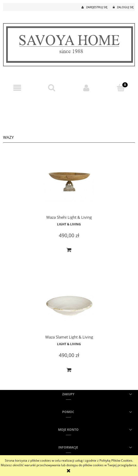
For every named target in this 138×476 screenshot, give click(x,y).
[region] (69, 112)
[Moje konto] (86, 87)
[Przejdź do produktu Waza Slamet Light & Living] (69, 305)
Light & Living (69, 224)
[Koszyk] (121, 87)
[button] (17, 87)
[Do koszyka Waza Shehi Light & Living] (69, 250)
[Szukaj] (52, 87)
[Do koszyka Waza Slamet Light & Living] (69, 370)
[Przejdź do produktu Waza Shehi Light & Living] (69, 185)
